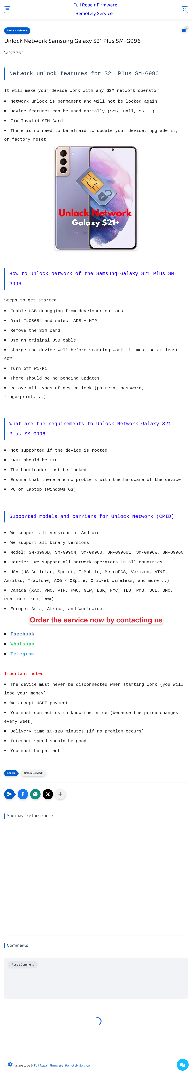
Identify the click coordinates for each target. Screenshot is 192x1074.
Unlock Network (17, 30)
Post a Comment (23, 964)
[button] (23, 794)
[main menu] (7, 9)
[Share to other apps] (60, 794)
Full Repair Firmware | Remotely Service (95, 9)
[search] (185, 9)
